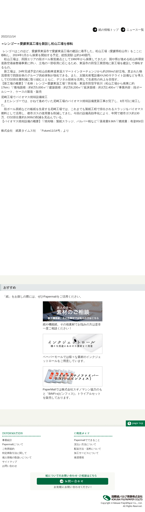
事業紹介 (7, 440)
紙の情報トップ (108, 29)
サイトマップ (9, 461)
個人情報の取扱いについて (17, 457)
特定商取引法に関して (14, 453)
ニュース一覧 (135, 29)
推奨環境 (79, 457)
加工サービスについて (86, 453)
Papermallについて (12, 444)
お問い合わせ (9, 466)
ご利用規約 (8, 448)
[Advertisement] (72, 172)
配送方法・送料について (87, 448)
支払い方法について (85, 444)
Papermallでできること (87, 440)
